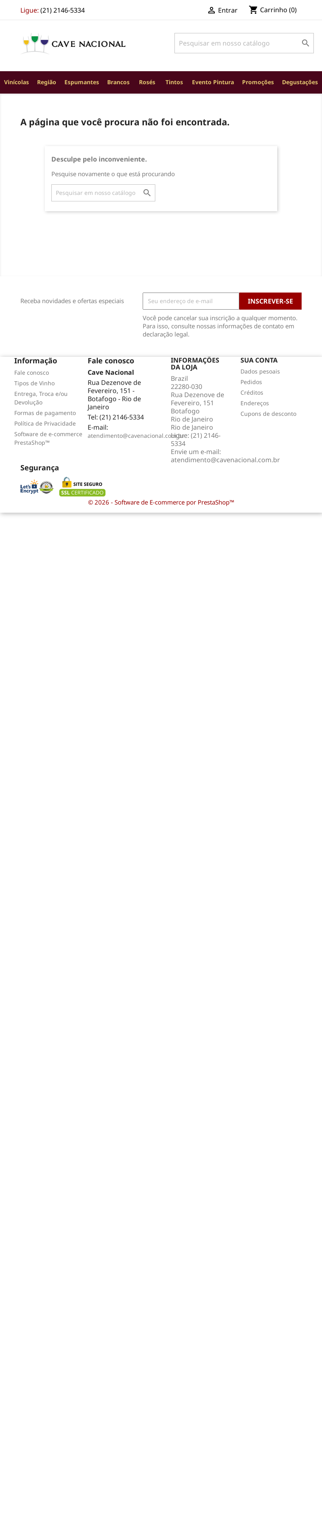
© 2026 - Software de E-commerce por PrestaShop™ (161, 502)
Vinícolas (16, 82)
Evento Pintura (213, 82)
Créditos (251, 392)
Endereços (254, 403)
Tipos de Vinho (34, 383)
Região (46, 82)
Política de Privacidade (45, 423)
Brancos (118, 82)
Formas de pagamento (45, 413)
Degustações (300, 82)
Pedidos (251, 382)
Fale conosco (31, 372)
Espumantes (81, 82)
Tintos (174, 82)
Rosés (147, 82)
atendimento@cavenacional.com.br (136, 435)
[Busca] (244, 43)
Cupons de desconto (268, 413)
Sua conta (259, 360)
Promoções (258, 82)
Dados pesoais (260, 371)
